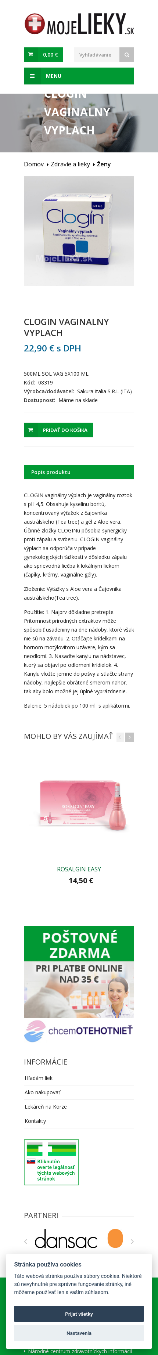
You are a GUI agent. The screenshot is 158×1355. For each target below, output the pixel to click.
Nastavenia (79, 1333)
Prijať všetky (79, 1314)
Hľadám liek (39, 1077)
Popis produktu (51, 472)
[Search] (126, 54)
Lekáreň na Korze (46, 1106)
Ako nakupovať (42, 1092)
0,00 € (50, 54)
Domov (34, 164)
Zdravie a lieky (70, 164)
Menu (42, 76)
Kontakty (35, 1120)
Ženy (104, 164)
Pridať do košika (65, 430)
